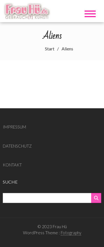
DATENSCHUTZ (17, 145)
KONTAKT (12, 164)
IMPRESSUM (14, 126)
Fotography (71, 232)
